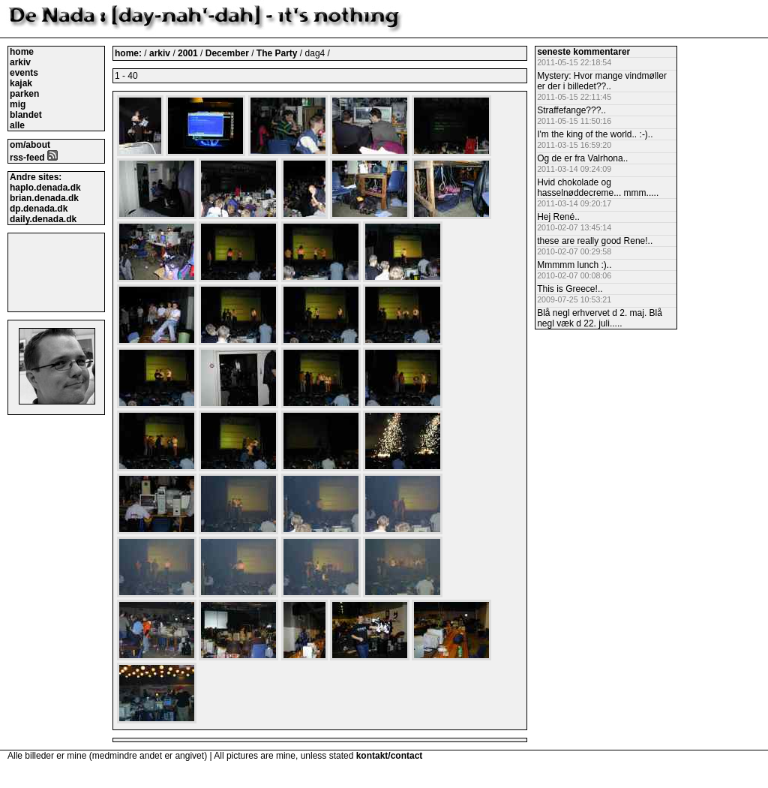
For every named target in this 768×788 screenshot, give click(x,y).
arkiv (20, 62)
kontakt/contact (389, 755)
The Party (278, 53)
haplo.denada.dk (45, 187)
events (24, 73)
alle (17, 125)
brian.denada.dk (44, 198)
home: (129, 53)
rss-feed (34, 157)
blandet (26, 115)
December (228, 53)
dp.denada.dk (39, 208)
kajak (21, 83)
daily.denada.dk (43, 219)
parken (24, 94)
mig (18, 104)
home (22, 52)
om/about (30, 145)
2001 (188, 53)
